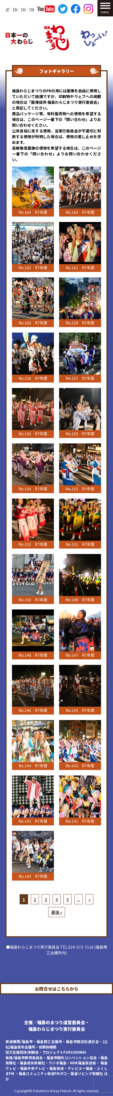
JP (7, 9)
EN (15, 9)
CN (23, 9)
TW (31, 9)
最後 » (56, 912)
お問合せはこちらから (56, 988)
